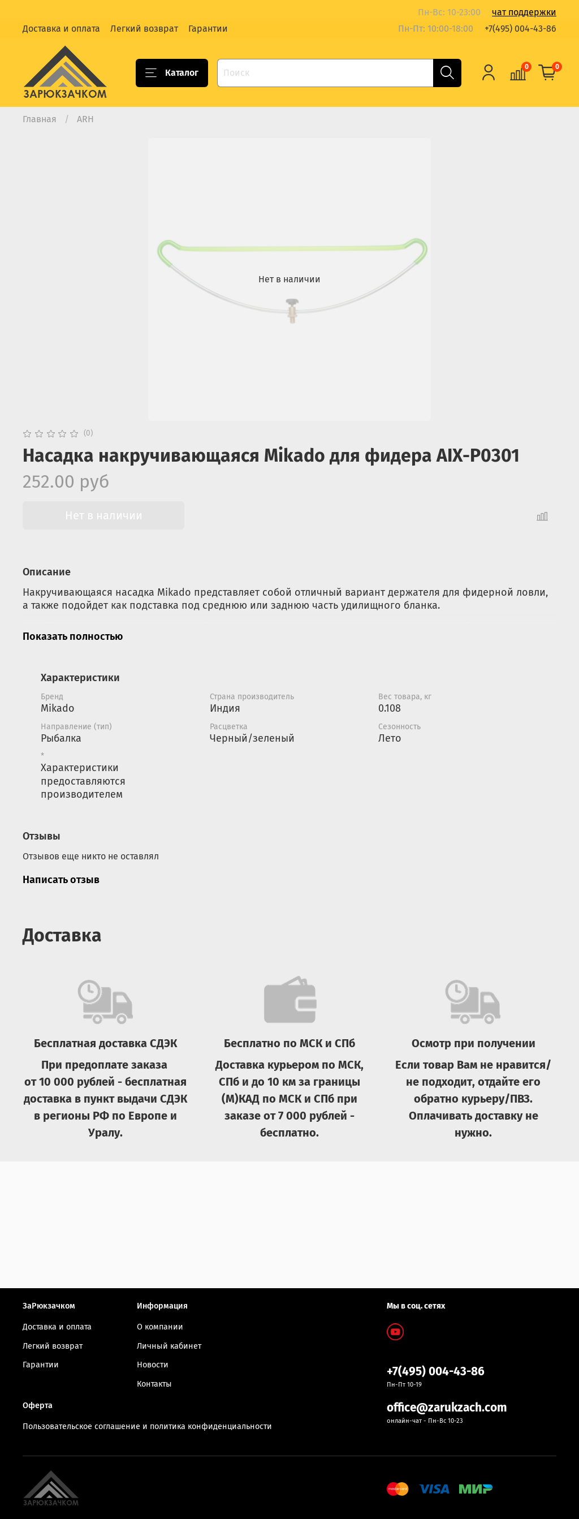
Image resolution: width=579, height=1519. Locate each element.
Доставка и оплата (61, 28)
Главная (40, 119)
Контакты (154, 1384)
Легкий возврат (144, 28)
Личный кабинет (169, 1346)
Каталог (171, 73)
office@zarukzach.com (447, 1408)
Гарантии (208, 28)
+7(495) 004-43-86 (520, 28)
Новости (152, 1365)
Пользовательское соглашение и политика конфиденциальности (147, 1426)
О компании (160, 1327)
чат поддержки (524, 12)
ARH (85, 119)
